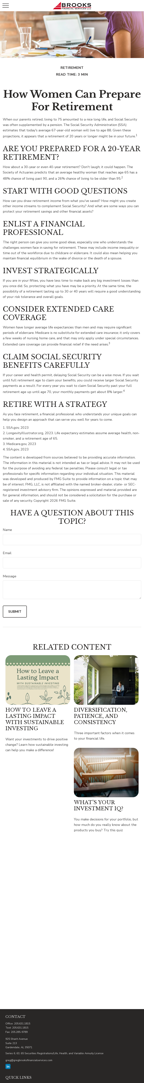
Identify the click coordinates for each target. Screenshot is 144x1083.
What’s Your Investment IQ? (98, 805)
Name (7, 530)
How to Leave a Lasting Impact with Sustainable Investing (34, 719)
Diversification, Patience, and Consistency (100, 716)
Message (9, 576)
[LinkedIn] (7, 1066)
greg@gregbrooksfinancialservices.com (28, 1060)
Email (7, 553)
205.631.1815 (22, 1023)
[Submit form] (15, 612)
